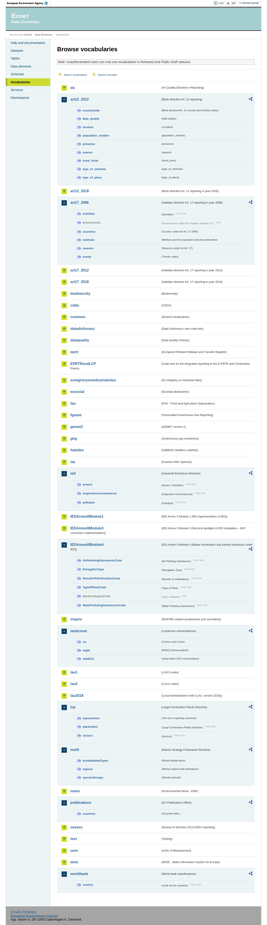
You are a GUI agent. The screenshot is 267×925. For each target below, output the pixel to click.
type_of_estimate (94, 169)
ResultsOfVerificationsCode (101, 578)
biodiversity (80, 293)
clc (85, 642)
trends (87, 256)
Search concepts (107, 74)
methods (88, 240)
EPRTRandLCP (83, 364)
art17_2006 (79, 202)
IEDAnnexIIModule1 (87, 516)
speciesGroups (93, 777)
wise (74, 862)
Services (17, 90)
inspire (76, 619)
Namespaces (20, 97)
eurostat (77, 392)
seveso (76, 827)
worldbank (79, 874)
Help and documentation (28, 43)
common (77, 317)
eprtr (74, 352)
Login (221, 3)
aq (72, 87)
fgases (76, 415)
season (87, 152)
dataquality (79, 340)
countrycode (91, 110)
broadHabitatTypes (95, 760)
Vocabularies (20, 82)
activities (89, 213)
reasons (88, 248)
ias (72, 462)
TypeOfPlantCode (94, 587)
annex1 (87, 484)
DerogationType (93, 569)
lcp (73, 707)
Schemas (17, 74)
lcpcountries (91, 718)
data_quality (91, 118)
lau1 (74, 672)
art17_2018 (79, 282)
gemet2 (76, 427)
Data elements (21, 66)
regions (88, 769)
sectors (88, 735)
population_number (96, 135)
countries (89, 231)
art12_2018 (79, 191)
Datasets (17, 50)
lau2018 (77, 695)
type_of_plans (92, 177)
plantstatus (90, 726)
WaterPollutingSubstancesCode (104, 605)
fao (73, 403)
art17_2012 (79, 270)
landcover (78, 631)
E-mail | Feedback (23, 911)
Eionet (28, 34)
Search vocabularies (75, 74)
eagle (86, 650)
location (88, 127)
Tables (15, 58)
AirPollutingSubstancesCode (102, 560)
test (73, 839)
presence (89, 144)
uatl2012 (88, 658)
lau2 (74, 684)
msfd (74, 750)
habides (77, 450)
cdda (74, 305)
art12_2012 (79, 99)
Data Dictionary (43, 34)
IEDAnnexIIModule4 (87, 545)
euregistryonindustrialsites (93, 380)
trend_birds (90, 160)
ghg (73, 438)
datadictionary (82, 329)
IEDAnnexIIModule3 (87, 528)
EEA (29, 3)
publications (80, 802)
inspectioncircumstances (100, 493)
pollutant (89, 502)
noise (75, 791)
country (88, 884)
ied (73, 473)
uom (74, 850)
